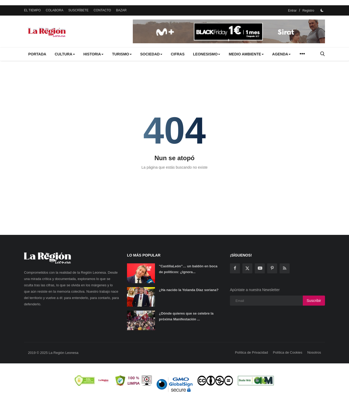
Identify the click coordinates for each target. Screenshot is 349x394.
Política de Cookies (287, 352)
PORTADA (37, 54)
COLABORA (54, 10)
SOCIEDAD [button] (151, 54)
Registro (308, 10)
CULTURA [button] (65, 54)
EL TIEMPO (32, 10)
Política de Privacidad (251, 352)
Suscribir (314, 300)
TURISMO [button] (122, 54)
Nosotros (314, 352)
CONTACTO (102, 10)
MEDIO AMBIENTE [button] (246, 54)
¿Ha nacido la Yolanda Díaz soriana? (189, 290)
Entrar (292, 10)
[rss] (285, 268)
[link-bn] (229, 31)
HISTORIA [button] (93, 54)
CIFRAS (178, 54)
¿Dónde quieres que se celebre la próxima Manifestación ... (186, 316)
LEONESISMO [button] (206, 54)
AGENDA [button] (281, 54)
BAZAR (121, 10)
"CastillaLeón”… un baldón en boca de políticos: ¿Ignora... (188, 269)
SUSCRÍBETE (78, 10)
